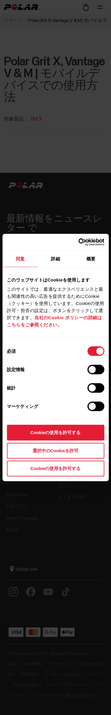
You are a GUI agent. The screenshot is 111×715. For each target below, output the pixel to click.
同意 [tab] (20, 258)
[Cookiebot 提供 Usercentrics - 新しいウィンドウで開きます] (79, 242)
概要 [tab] (90, 258)
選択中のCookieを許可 (55, 450)
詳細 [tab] (55, 258)
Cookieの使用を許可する (55, 432)
